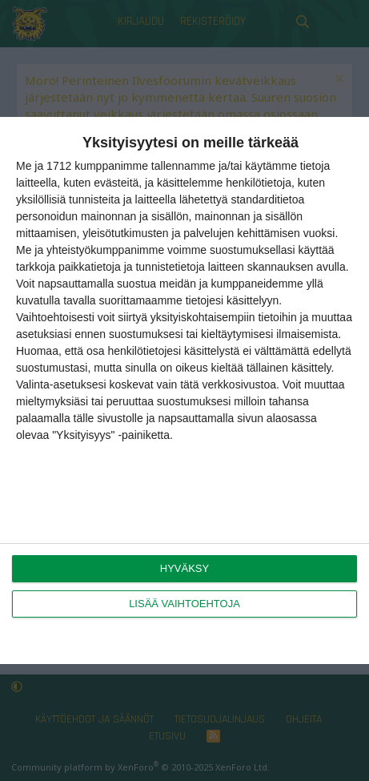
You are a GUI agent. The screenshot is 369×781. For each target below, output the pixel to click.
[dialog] (184, 390)
